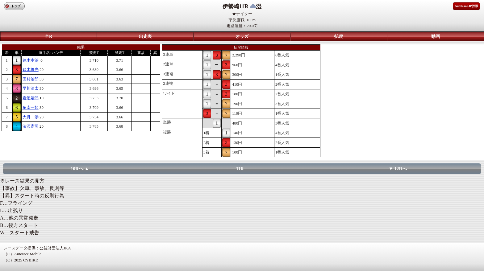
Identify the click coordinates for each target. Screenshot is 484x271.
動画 (435, 36)
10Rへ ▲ (80, 168)
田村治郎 (31, 79)
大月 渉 (31, 117)
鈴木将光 (31, 69)
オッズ (242, 36)
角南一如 (31, 107)
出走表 (145, 36)
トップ (15, 6)
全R (48, 36)
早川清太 (31, 88)
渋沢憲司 (31, 126)
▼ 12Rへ (398, 168)
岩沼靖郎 (31, 98)
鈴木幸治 (31, 60)
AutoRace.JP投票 (466, 6)
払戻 (338, 36)
